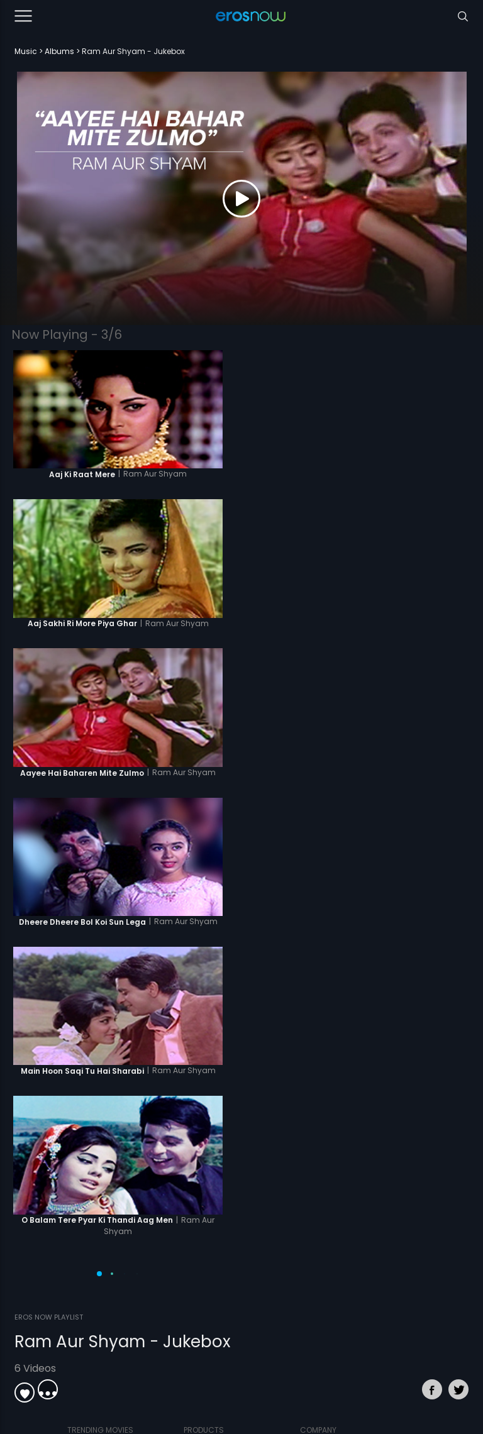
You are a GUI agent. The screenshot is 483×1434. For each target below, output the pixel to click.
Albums (59, 51)
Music (25, 51)
